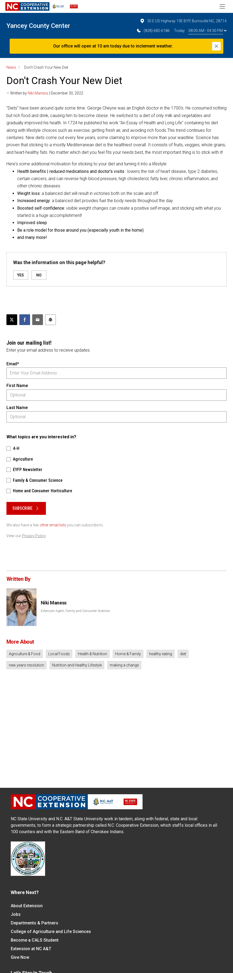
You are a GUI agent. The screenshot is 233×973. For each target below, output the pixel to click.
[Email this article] (37, 319)
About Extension (27, 905)
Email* (12, 363)
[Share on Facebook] (24, 319)
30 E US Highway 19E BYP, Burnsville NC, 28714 (183, 21)
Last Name (17, 407)
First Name (17, 385)
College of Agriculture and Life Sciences (51, 931)
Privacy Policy (34, 536)
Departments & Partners (34, 922)
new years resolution (26, 665)
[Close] (216, 46)
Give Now (20, 957)
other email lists (53, 525)
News (11, 67)
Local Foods (59, 654)
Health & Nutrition (92, 654)
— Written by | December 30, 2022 (44, 93)
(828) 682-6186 (153, 30)
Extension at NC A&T (31, 948)
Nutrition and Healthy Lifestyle (77, 665)
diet (183, 654)
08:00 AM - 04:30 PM (207, 30)
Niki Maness (38, 93)
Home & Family (128, 654)
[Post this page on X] (11, 319)
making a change (124, 665)
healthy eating (160, 654)
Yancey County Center (38, 26)
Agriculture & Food (24, 654)
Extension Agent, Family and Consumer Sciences (75, 611)
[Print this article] (50, 319)
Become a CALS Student (35, 940)
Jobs (16, 914)
